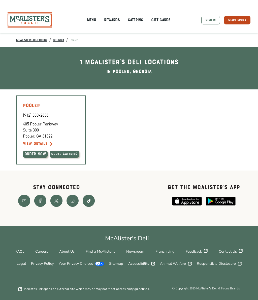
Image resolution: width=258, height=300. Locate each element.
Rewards (111, 20)
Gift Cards (160, 20)
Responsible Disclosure (219, 263)
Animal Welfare (176, 263)
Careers (41, 251)
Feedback (197, 251)
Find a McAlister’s (100, 251)
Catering (135, 20)
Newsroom (135, 251)
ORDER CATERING (64, 154)
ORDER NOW (35, 154)
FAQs (19, 251)
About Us (67, 251)
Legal (21, 263)
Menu (91, 20)
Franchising (165, 251)
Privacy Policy (42, 263)
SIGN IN (211, 20)
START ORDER (237, 20)
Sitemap (116, 263)
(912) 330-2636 (35, 115)
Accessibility (141, 263)
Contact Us (231, 251)
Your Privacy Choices (81, 263)
